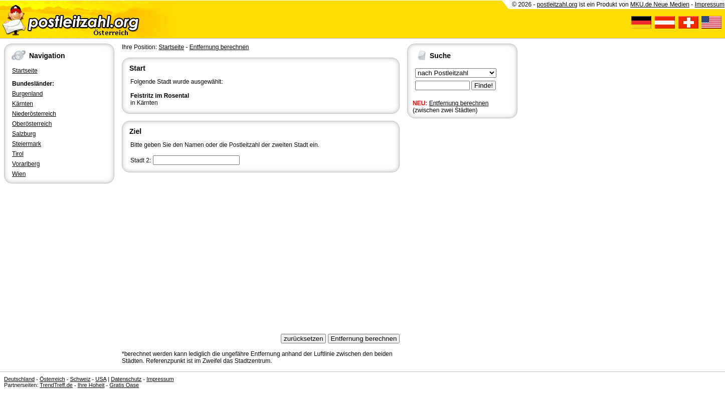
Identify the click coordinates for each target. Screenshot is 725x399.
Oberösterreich (32, 123)
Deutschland (19, 379)
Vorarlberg (26, 163)
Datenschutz (126, 379)
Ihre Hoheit (91, 385)
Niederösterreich (34, 113)
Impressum (709, 4)
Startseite (25, 70)
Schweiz (80, 379)
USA (100, 379)
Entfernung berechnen (459, 103)
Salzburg (24, 133)
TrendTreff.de (56, 385)
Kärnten (22, 103)
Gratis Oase (124, 385)
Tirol (18, 153)
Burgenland (27, 93)
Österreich (52, 379)
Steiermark (26, 143)
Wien (19, 173)
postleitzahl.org (557, 4)
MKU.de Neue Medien (659, 4)
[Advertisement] (261, 249)
